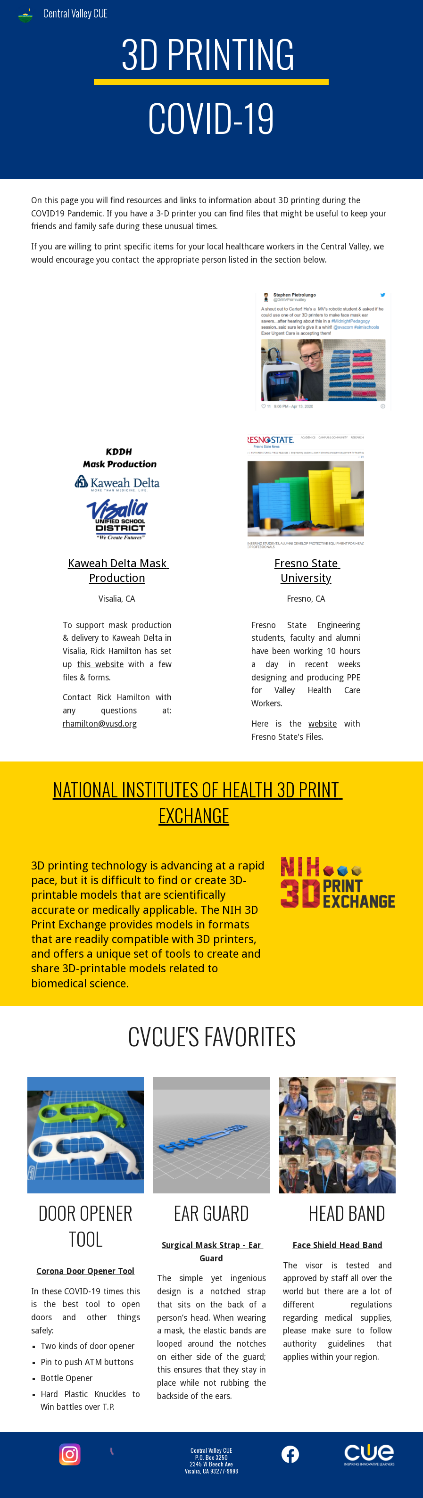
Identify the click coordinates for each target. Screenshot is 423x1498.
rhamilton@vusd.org (100, 723)
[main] (211, 89)
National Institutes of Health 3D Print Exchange (198, 802)
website (322, 723)
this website (100, 664)
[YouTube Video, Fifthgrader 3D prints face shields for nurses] (132, 349)
